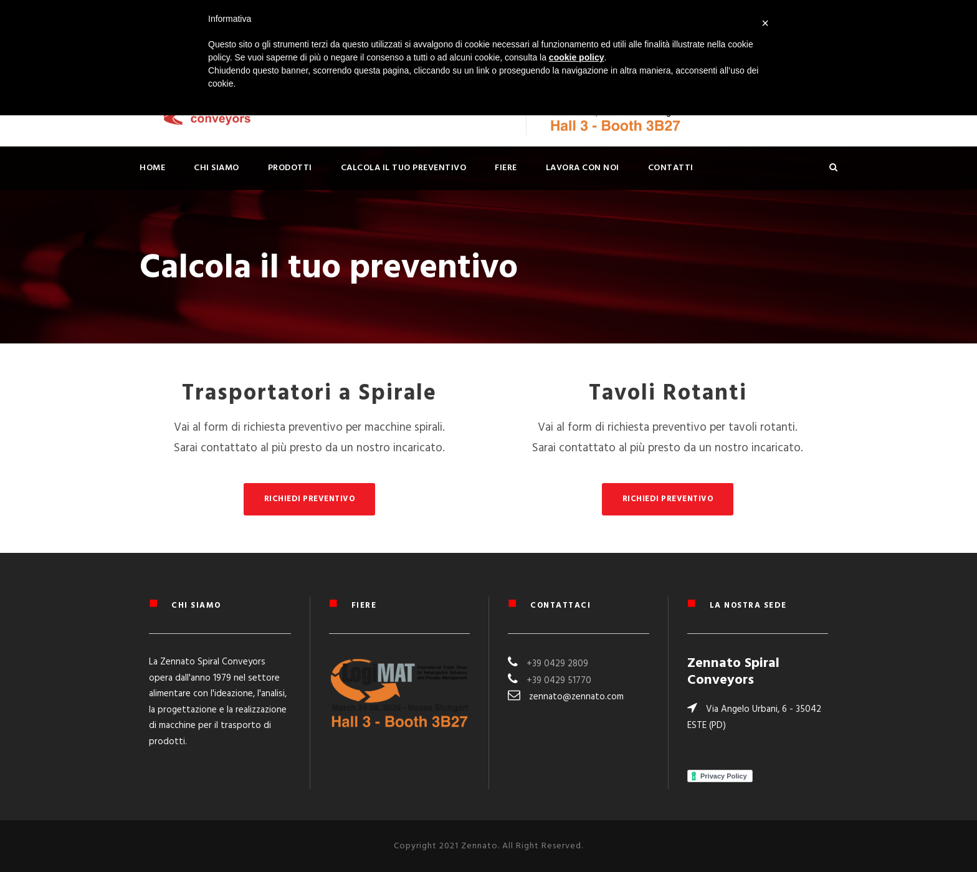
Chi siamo (216, 168)
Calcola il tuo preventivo (404, 168)
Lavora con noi (582, 168)
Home (152, 168)
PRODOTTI (290, 168)
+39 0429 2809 (557, 663)
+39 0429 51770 (559, 680)
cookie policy (576, 57)
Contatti (670, 168)
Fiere (506, 168)
